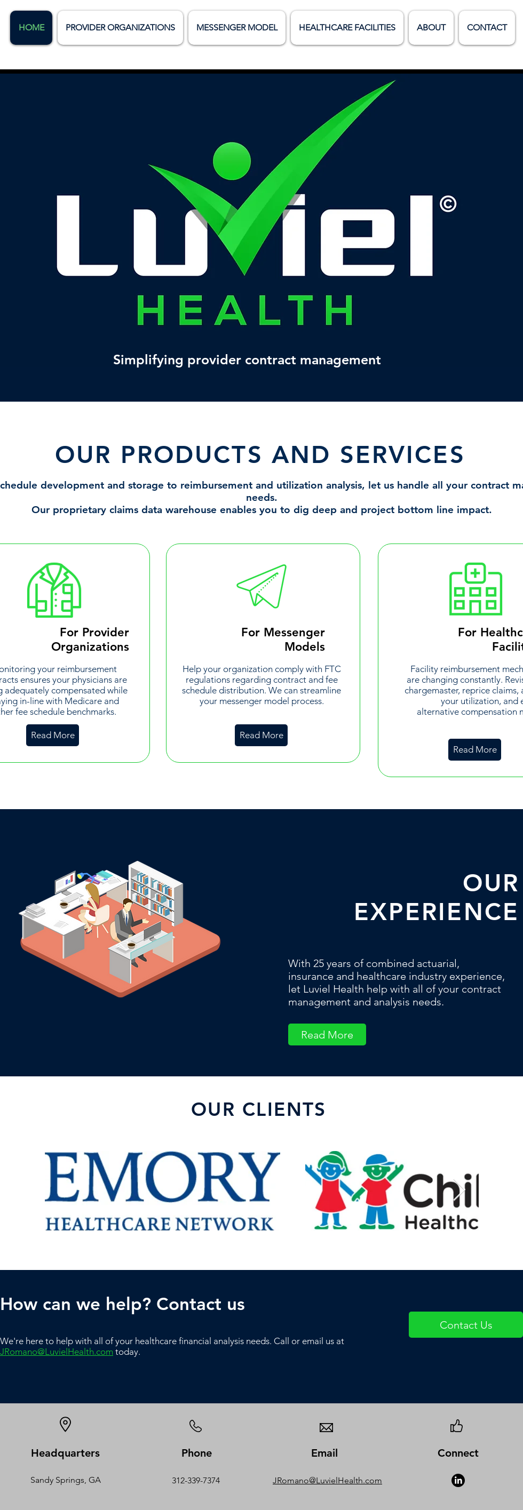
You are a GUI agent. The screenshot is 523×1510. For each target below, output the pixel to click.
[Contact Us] (466, 1325)
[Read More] (52, 735)
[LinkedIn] (458, 1480)
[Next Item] (459, 1190)
